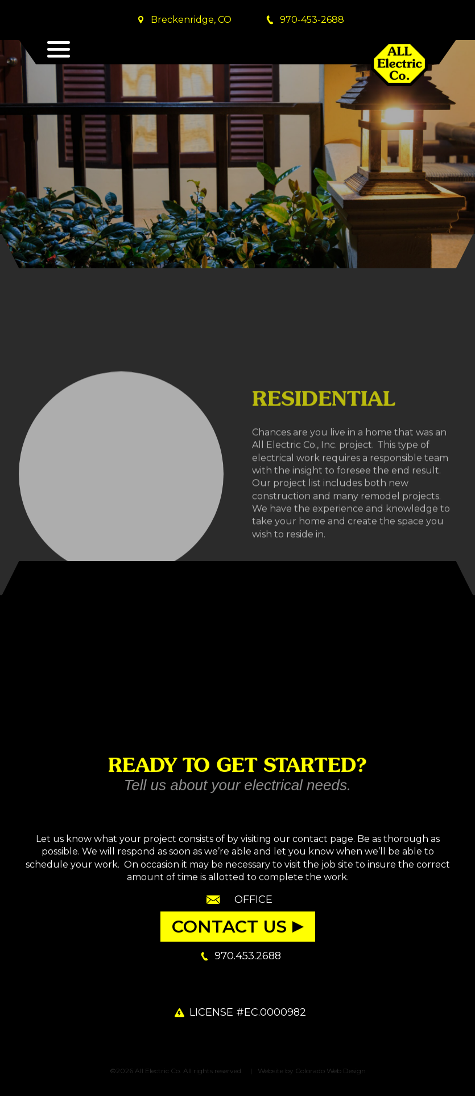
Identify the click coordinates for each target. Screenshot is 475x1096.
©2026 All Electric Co (145, 1070)
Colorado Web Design (330, 1070)
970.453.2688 (247, 956)
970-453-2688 (312, 19)
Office (253, 899)
